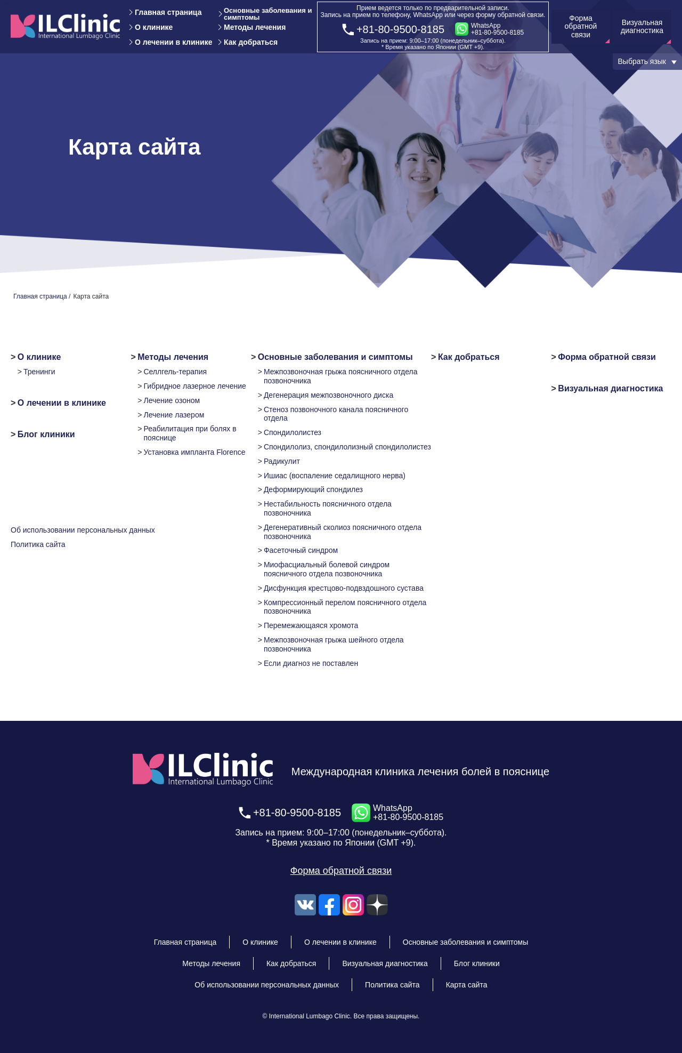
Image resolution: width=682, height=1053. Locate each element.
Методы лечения (255, 27)
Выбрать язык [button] (642, 61)
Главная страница (168, 12)
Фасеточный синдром (301, 550)
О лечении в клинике (173, 42)
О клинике (154, 27)
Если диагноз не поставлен (311, 663)
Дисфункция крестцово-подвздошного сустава (344, 588)
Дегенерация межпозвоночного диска (328, 395)
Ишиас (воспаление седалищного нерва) (334, 475)
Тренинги (39, 371)
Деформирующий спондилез (313, 489)
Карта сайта (467, 984)
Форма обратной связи (607, 356)
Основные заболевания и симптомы (268, 13)
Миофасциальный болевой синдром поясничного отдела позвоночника (326, 569)
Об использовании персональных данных (83, 530)
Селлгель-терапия (175, 371)
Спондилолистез (292, 432)
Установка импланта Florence (194, 452)
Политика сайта (38, 544)
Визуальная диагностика (610, 388)
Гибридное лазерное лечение (194, 386)
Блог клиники (46, 434)
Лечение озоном (171, 400)
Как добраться (251, 42)
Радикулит (282, 461)
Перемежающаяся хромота (311, 625)
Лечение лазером (173, 415)
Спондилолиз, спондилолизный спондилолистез (347, 447)
